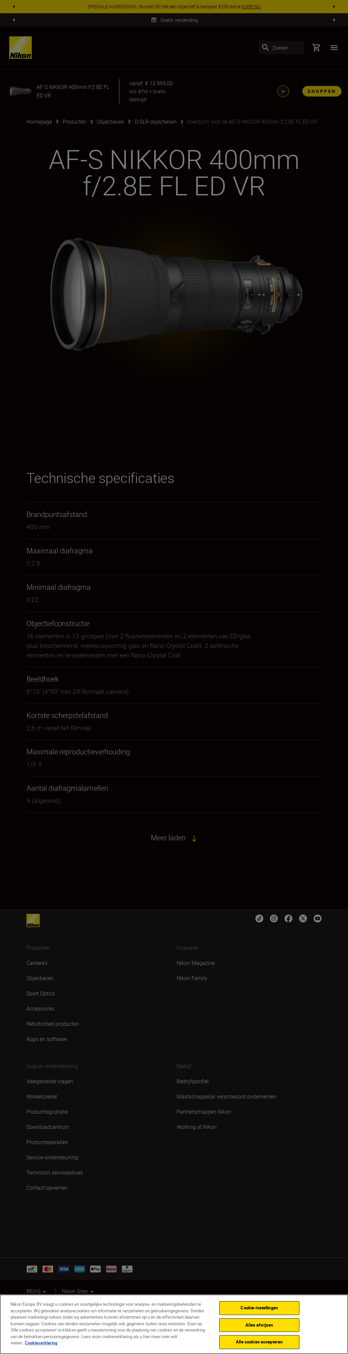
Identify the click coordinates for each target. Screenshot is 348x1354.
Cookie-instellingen (259, 1308)
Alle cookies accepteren (259, 1342)
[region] (174, 1324)
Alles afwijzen (259, 1325)
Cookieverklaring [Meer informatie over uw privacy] (41, 1343)
